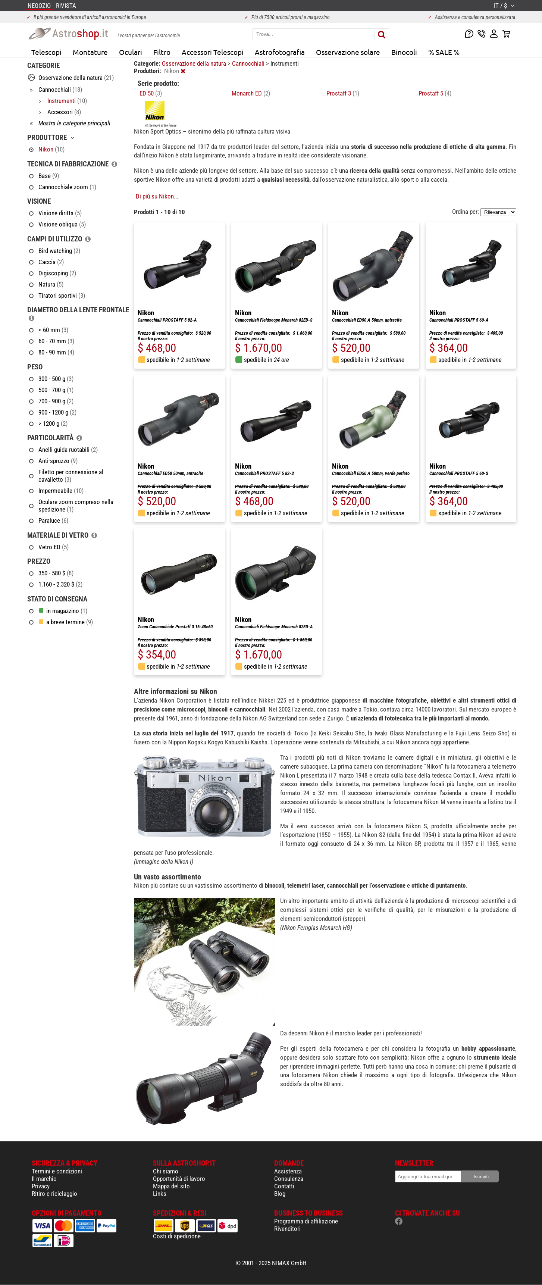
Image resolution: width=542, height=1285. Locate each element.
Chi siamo (165, 1171)
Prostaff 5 (435, 93)
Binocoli (404, 51)
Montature (90, 51)
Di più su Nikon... (157, 196)
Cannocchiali (249, 63)
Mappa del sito (171, 1186)
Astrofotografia (280, 51)
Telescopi (46, 51)
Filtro (161, 51)
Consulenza (288, 1178)
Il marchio (44, 1178)
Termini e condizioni (57, 1171)
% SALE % (444, 51)
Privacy (41, 1186)
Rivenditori (287, 1228)
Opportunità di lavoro (179, 1178)
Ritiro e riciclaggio (54, 1193)
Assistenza (288, 1171)
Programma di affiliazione (306, 1221)
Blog (279, 1193)
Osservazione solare (348, 51)
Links (159, 1193)
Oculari (130, 51)
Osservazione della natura (195, 63)
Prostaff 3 (342, 93)
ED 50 (151, 93)
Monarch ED (251, 93)
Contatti (284, 1186)
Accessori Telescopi (213, 51)
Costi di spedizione (177, 1236)
